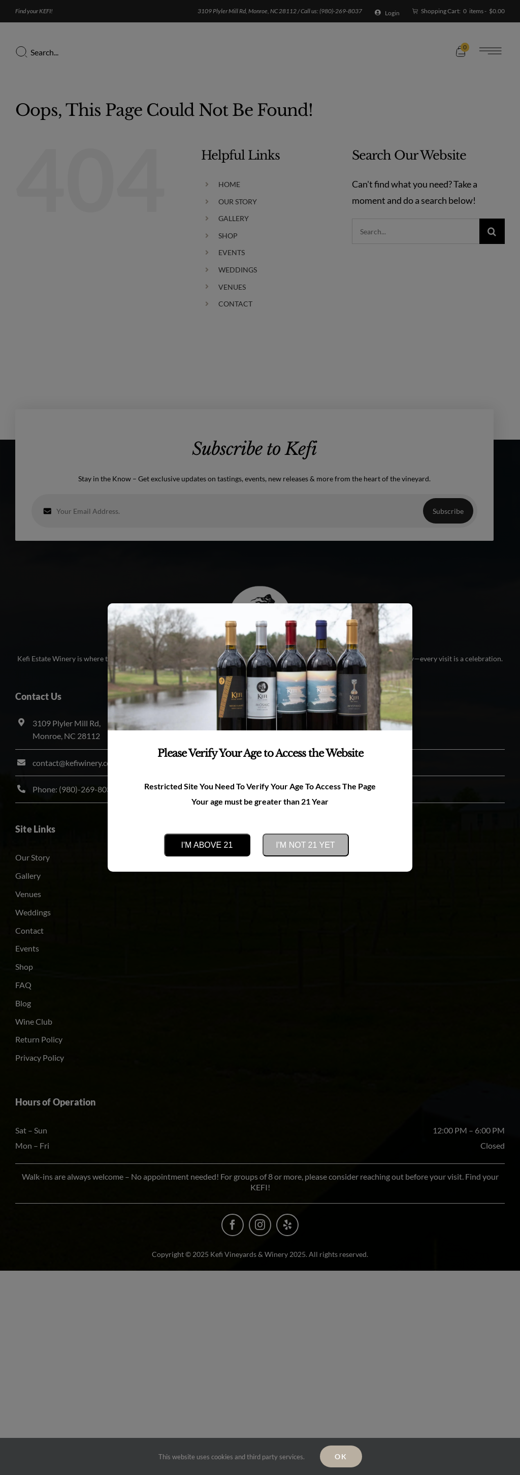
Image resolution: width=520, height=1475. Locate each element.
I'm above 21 (207, 845)
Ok (341, 1456)
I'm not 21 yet (305, 845)
